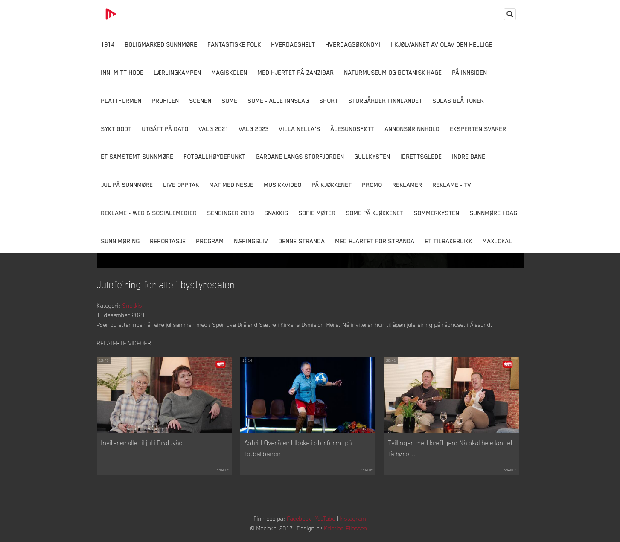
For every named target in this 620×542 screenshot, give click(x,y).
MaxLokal (497, 241)
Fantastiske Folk (234, 44)
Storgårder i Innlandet (385, 100)
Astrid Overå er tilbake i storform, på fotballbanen (298, 448)
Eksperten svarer (478, 128)
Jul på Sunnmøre (127, 184)
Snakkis (276, 212)
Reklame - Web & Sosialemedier (149, 212)
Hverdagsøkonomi (353, 44)
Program (210, 241)
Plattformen (121, 100)
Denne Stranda (302, 241)
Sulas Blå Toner (458, 100)
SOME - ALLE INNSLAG (278, 100)
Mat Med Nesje (232, 184)
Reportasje (168, 241)
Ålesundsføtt (353, 128)
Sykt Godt (116, 128)
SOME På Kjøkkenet (375, 212)
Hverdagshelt (293, 44)
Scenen (200, 100)
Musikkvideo (283, 184)
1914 (108, 44)
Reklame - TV (452, 184)
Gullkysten (372, 156)
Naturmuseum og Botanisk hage (393, 72)
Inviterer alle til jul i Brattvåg (142, 442)
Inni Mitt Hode (122, 72)
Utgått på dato (165, 128)
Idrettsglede (421, 156)
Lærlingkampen (177, 72)
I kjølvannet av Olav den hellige (441, 44)
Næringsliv (251, 241)
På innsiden (469, 72)
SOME (230, 100)
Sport (329, 100)
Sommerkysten (437, 212)
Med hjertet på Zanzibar (296, 72)
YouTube (325, 518)
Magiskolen (229, 72)
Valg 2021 (214, 128)
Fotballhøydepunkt (215, 156)
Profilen (165, 100)
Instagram (353, 518)
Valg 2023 (254, 128)
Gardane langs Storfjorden (300, 156)
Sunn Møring (120, 241)
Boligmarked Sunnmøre (161, 44)
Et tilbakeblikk (448, 241)
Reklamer (407, 184)
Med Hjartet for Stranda (375, 241)
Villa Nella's (299, 128)
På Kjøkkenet (332, 184)
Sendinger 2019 (230, 212)
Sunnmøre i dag (494, 212)
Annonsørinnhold (412, 128)
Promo (372, 184)
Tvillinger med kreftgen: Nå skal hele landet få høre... (450, 448)
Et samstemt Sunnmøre (137, 156)
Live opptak (181, 184)
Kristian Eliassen (345, 528)
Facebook (299, 518)
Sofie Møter (317, 212)
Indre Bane (469, 156)
